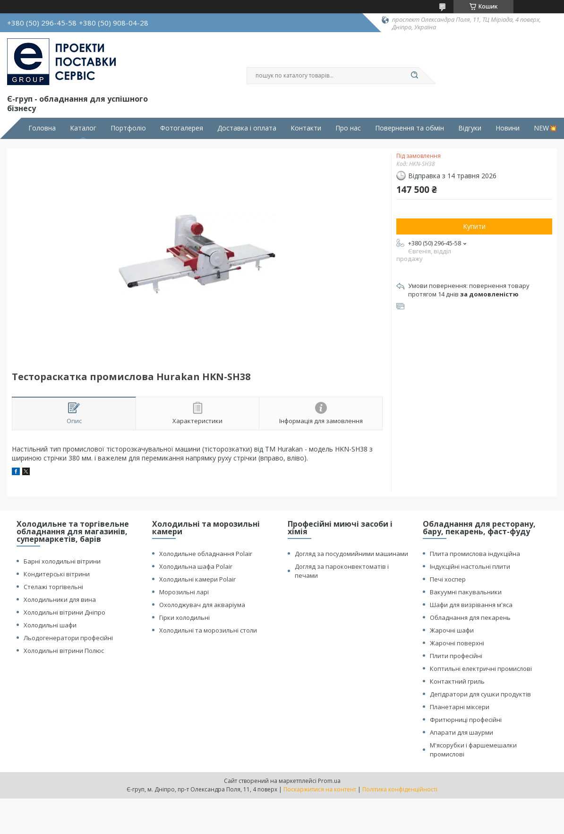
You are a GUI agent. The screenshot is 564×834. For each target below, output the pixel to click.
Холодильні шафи (50, 625)
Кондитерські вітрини (57, 574)
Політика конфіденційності (399, 789)
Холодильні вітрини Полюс (64, 650)
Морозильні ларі (184, 592)
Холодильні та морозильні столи (208, 630)
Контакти (306, 128)
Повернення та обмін (409, 128)
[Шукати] (414, 75)
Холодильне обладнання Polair (205, 553)
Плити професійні (456, 656)
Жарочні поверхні (457, 643)
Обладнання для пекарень (470, 617)
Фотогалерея (181, 128)
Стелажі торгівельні (53, 586)
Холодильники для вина (60, 599)
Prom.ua (329, 781)
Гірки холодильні (184, 617)
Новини (508, 128)
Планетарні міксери (459, 707)
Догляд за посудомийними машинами (351, 553)
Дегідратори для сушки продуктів (480, 694)
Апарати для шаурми (461, 732)
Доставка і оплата (246, 128)
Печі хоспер (448, 579)
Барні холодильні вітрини (62, 561)
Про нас (348, 128)
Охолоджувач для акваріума (202, 604)
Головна (42, 128)
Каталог (83, 128)
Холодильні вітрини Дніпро (64, 612)
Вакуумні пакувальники (466, 592)
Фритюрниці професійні (466, 719)
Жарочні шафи (452, 630)
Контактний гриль (457, 681)
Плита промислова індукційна (475, 553)
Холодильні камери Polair (197, 579)
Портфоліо (128, 128)
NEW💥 (545, 128)
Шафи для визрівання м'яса (471, 604)
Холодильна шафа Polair (195, 566)
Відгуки (469, 128)
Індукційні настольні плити (470, 566)
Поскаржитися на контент (319, 789)
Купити (474, 226)
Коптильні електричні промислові (481, 668)
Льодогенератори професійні (68, 638)
